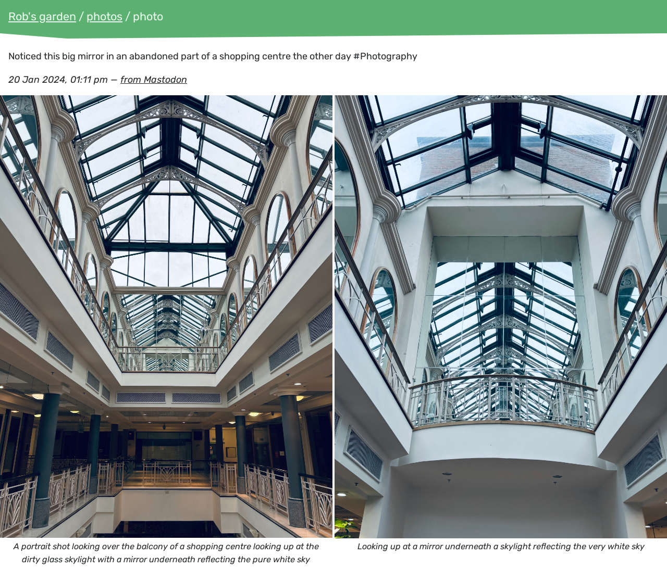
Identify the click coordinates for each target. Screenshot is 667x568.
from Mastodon (153, 79)
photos (104, 16)
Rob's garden (42, 16)
